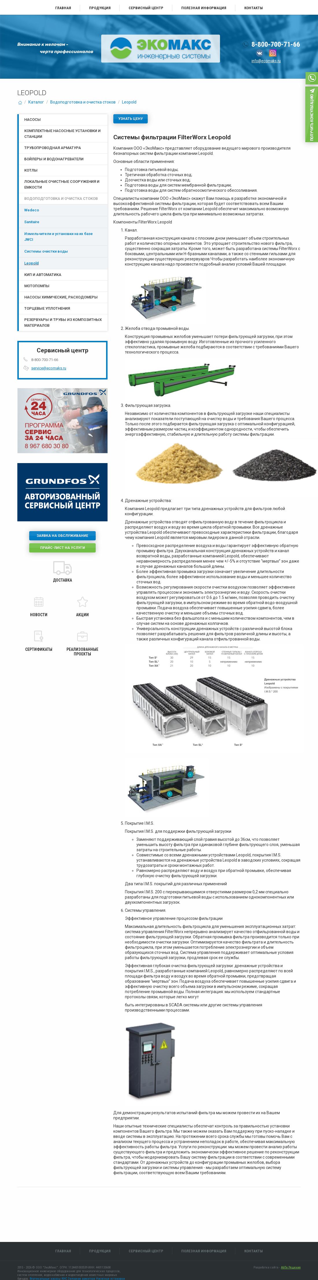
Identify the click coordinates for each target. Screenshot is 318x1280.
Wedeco (31, 210)
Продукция (100, 8)
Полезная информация (203, 8)
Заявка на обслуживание (62, 536)
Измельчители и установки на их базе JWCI (58, 237)
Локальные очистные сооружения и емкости (61, 184)
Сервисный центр (146, 8)
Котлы (31, 170)
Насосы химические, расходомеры (61, 297)
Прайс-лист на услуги (62, 548)
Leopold (129, 102)
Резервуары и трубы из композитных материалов (63, 322)
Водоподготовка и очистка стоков (83, 102)
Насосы (32, 119)
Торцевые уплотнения (47, 308)
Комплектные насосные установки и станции (62, 134)
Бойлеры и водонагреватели (54, 159)
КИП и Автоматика (42, 274)
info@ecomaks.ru (266, 61)
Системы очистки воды (46, 251)
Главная (63, 8)
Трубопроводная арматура (52, 148)
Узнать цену (130, 119)
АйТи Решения (291, 1267)
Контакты (253, 8)
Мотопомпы (36, 286)
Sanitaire (31, 222)
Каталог (36, 102)
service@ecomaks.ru (48, 368)
